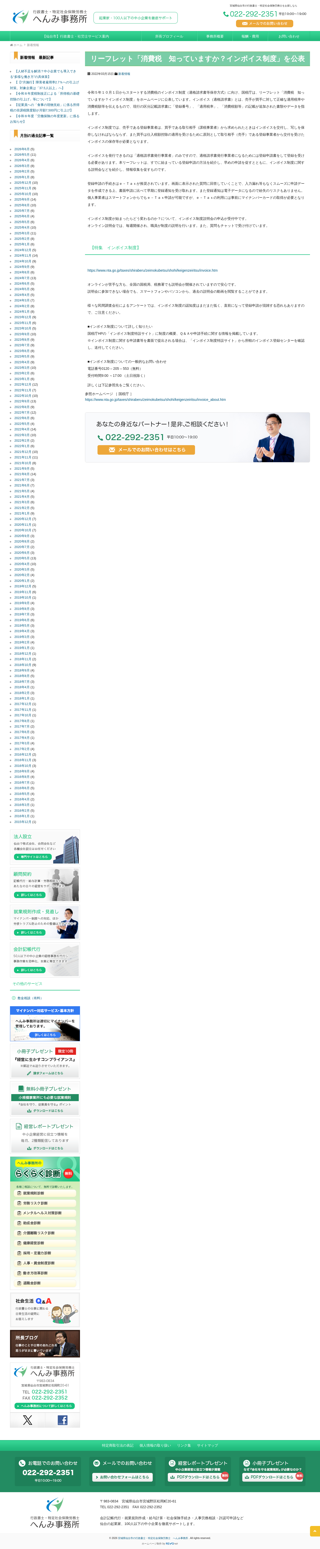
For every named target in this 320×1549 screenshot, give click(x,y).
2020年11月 (23, 525)
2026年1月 (22, 177)
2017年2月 (22, 749)
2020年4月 (22, 564)
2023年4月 (22, 362)
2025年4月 (22, 227)
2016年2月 (22, 810)
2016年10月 (23, 766)
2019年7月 (22, 614)
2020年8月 (22, 541)
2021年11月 (23, 457)
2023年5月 (22, 356)
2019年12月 (23, 586)
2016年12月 (23, 754)
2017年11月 (23, 710)
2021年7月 (22, 480)
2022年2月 (22, 440)
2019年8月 (22, 609)
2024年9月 (22, 267)
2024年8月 (22, 272)
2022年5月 (22, 424)
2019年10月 (23, 597)
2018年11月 (23, 659)
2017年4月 (22, 738)
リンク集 (184, 1445)
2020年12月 (23, 519)
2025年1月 (22, 244)
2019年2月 (22, 642)
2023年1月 (22, 379)
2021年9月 (22, 468)
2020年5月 (22, 558)
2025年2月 (22, 239)
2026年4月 (22, 160)
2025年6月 (22, 216)
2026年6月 (22, 149)
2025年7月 (22, 211)
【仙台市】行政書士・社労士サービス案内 (75, 36)
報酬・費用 (250, 36)
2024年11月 (23, 255)
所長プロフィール (169, 36)
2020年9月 (22, 536)
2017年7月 (22, 726)
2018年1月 (22, 698)
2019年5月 (22, 625)
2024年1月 (22, 311)
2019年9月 (22, 603)
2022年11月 (23, 390)
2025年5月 (22, 222)
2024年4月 (22, 295)
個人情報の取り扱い (155, 1445)
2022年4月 (22, 429)
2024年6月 (22, 283)
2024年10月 (23, 261)
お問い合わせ (289, 36)
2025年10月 (23, 194)
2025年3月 (22, 233)
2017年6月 (22, 732)
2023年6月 (22, 351)
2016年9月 (22, 771)
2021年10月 (23, 463)
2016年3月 (22, 805)
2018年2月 (22, 693)
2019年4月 (22, 631)
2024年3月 (22, 300)
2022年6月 (22, 418)
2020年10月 (23, 530)
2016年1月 (22, 816)
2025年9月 (22, 199)
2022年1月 (22, 446)
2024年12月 (23, 250)
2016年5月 (22, 794)
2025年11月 (23, 188)
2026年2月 (22, 171)
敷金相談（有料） (31, 998)
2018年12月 (23, 653)
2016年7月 (22, 782)
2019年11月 (23, 592)
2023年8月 (22, 339)
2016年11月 (23, 760)
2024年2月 (22, 306)
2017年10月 (23, 715)
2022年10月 (23, 396)
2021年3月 (22, 502)
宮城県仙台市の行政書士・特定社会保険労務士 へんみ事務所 (153, 1538)
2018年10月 (23, 665)
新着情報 (124, 74)
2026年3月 (22, 166)
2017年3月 (22, 743)
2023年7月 (22, 345)
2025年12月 (23, 183)
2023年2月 (22, 373)
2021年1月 (22, 513)
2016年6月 (22, 788)
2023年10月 (23, 328)
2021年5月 (22, 491)
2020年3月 (22, 569)
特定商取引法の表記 (118, 1445)
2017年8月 (22, 721)
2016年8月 (22, 777)
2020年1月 (22, 581)
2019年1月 (22, 648)
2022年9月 (22, 401)
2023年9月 (22, 334)
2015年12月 (23, 822)
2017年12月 (23, 704)
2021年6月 (22, 485)
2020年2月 (22, 575)
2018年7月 (22, 681)
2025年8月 (22, 205)
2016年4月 (22, 799)
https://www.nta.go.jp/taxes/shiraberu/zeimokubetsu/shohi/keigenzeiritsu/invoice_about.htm (155, 400)
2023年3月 (22, 368)
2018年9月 (22, 670)
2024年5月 (22, 289)
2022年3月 (22, 435)
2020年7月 (22, 547)
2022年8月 (22, 407)
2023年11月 (23, 323)
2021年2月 (22, 508)
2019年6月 (22, 620)
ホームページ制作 (152, 1543)
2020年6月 (22, 553)
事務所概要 (215, 36)
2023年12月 (23, 317)
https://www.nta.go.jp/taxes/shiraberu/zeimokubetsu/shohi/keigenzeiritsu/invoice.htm (153, 270)
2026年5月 (22, 154)
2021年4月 (22, 496)
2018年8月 (22, 676)
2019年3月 (22, 637)
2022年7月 (22, 412)
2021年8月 (22, 474)
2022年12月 (23, 384)
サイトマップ (207, 1445)
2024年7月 (22, 278)
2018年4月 (22, 687)
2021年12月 (23, 452)
